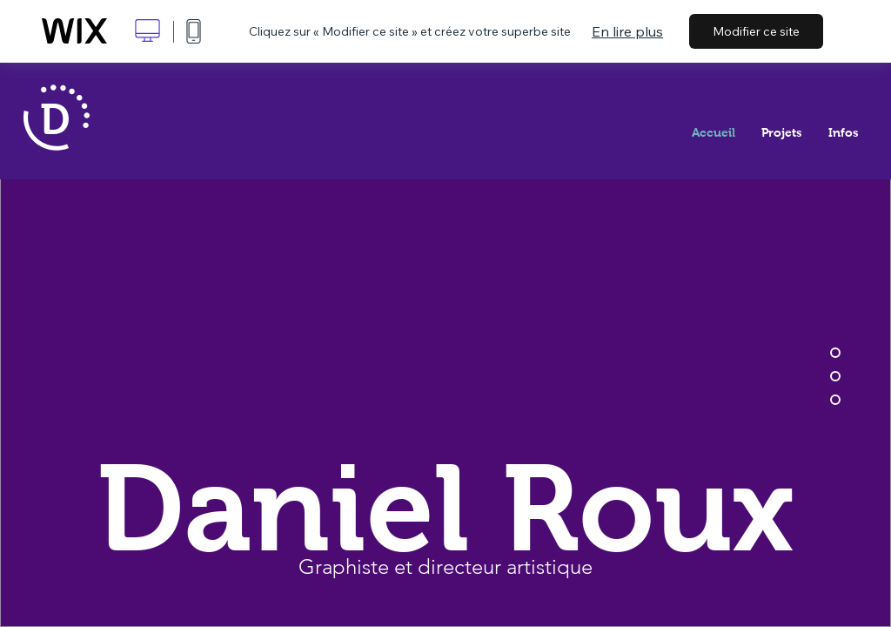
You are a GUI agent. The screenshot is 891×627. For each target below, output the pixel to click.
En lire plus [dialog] (627, 31)
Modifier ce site (756, 31)
